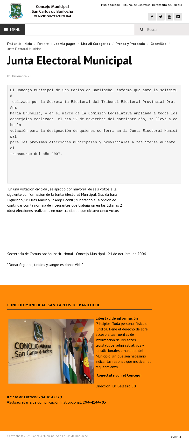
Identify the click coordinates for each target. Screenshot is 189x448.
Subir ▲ (176, 436)
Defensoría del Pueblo (167, 5)
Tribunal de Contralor (136, 5)
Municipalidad (110, 5)
